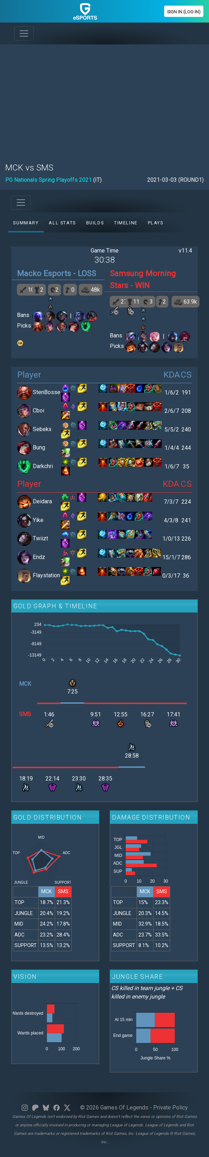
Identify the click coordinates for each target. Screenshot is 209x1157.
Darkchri (43, 466)
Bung (39, 447)
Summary (25, 222)
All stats (62, 222)
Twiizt (40, 538)
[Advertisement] (104, 99)
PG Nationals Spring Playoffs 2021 (48, 179)
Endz (39, 557)
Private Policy (170, 1107)
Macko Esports (44, 273)
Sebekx (42, 429)
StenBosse (46, 392)
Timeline (126, 222)
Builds (95, 222)
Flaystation (46, 575)
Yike (38, 520)
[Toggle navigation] (24, 33)
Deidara (42, 501)
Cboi (38, 410)
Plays (155, 222)
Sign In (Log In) (184, 11)
